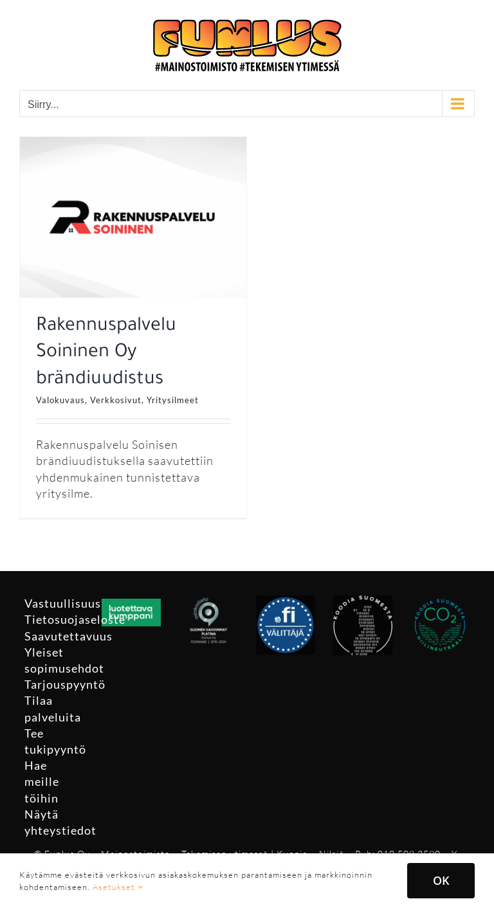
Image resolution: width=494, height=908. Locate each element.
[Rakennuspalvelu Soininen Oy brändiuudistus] (133, 145)
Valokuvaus (60, 400)
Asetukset (118, 887)
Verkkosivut (116, 400)
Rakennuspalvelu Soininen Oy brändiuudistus (106, 353)
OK (441, 880)
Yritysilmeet (173, 400)
